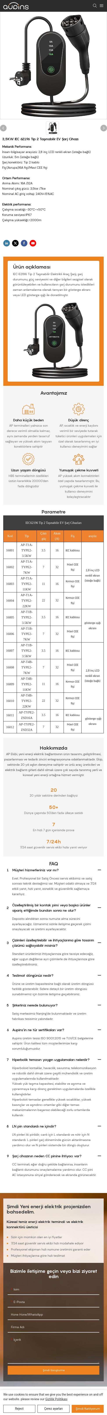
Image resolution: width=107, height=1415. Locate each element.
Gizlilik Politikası (56, 1399)
